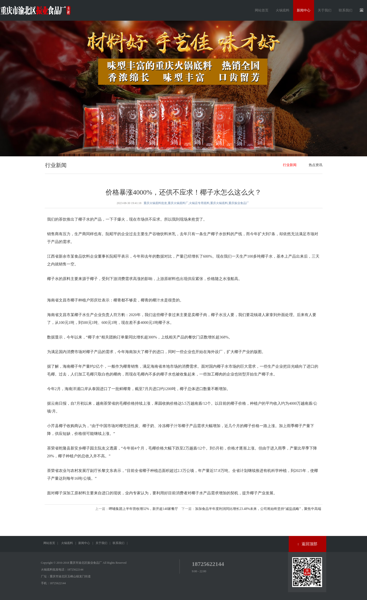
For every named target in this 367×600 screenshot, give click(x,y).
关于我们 (101, 543)
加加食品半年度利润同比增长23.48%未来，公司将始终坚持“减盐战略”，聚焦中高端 (258, 509)
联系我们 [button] (345, 10)
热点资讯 (315, 165)
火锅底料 (67, 543)
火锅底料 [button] (282, 10)
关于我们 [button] (324, 10)
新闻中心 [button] (303, 10)
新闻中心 (84, 543)
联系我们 (118, 543)
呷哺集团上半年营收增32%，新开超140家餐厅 (143, 509)
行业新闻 (290, 165)
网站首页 (261, 10)
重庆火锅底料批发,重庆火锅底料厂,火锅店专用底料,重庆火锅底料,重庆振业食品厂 (196, 203)
